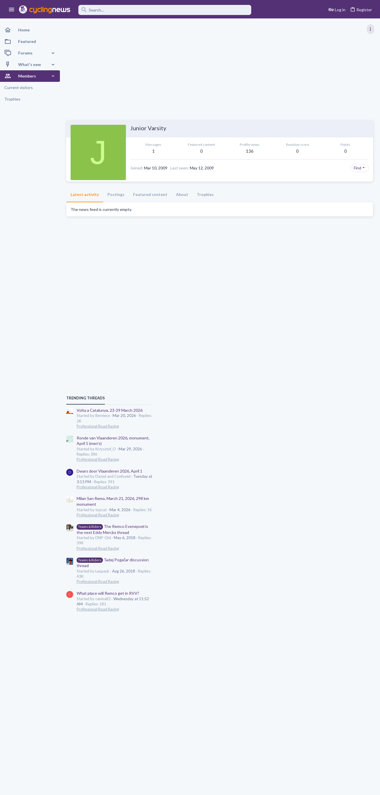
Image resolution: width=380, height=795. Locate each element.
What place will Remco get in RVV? (329, 491)
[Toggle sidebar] (370, 29)
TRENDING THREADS (307, 296)
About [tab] (182, 203)
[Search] (164, 10)
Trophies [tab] (205, 203)
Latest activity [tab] (85, 203)
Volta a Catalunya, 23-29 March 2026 (331, 308)
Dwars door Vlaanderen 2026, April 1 (331, 369)
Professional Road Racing (319, 324)
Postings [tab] (115, 203)
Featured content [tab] (150, 203)
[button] (12, 10)
